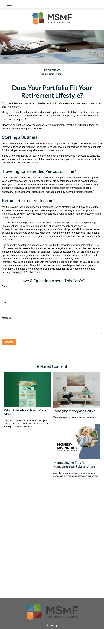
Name (5, 286)
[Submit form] (9, 342)
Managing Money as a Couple (74, 411)
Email (4, 302)
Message (6, 318)
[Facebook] (47, 625)
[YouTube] (56, 625)
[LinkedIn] (52, 625)
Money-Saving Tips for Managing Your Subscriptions (74, 464)
